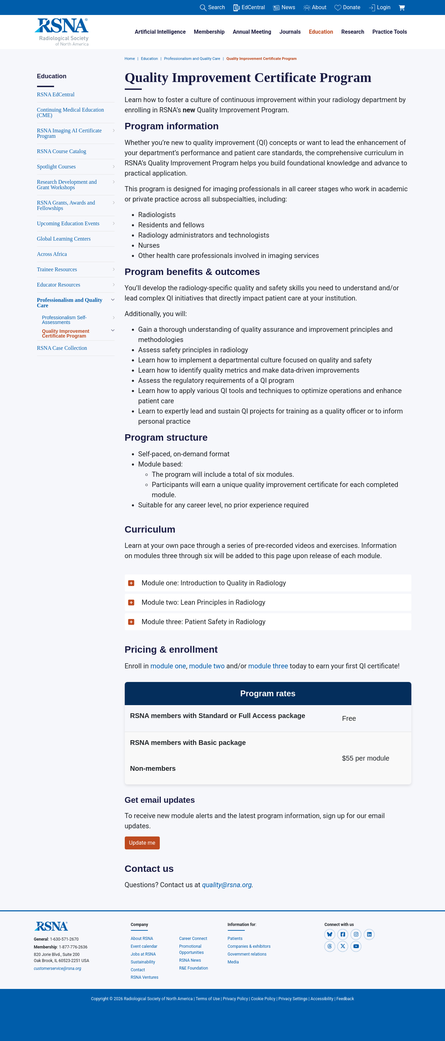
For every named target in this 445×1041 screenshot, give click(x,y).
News (284, 7)
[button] (268, 582)
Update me (142, 843)
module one (168, 666)
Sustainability (143, 962)
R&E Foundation (193, 968)
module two (207, 666)
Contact (138, 969)
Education (321, 32)
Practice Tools (389, 32)
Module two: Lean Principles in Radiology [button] (204, 602)
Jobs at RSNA (143, 954)
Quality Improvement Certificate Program (261, 58)
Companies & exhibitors (249, 946)
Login (379, 7)
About (315, 7)
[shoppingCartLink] (403, 4)
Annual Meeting (252, 32)
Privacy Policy (235, 998)
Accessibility (322, 998)
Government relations (247, 954)
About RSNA (142, 938)
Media (233, 962)
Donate (347, 7)
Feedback (345, 998)
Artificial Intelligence (160, 32)
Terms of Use (208, 998)
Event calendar (144, 946)
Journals (290, 32)
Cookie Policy (263, 998)
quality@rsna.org (227, 885)
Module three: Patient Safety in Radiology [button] (204, 622)
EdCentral (249, 7)
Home (130, 58)
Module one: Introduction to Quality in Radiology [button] (214, 583)
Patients (235, 938)
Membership (209, 32)
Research (352, 32)
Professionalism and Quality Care (192, 58)
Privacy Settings (293, 998)
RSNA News (190, 960)
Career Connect (193, 938)
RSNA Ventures (144, 977)
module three (268, 666)
